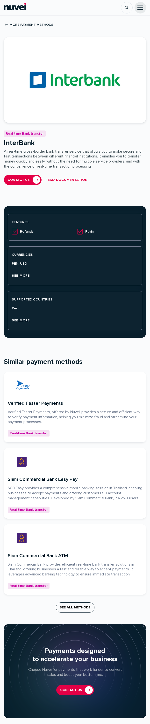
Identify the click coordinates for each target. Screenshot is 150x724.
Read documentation (66, 180)
